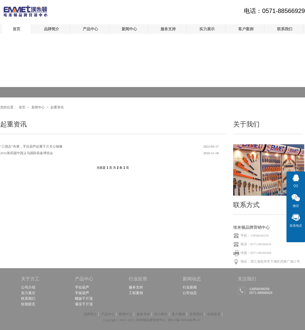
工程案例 (136, 293)
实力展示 (207, 29)
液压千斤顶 (84, 304)
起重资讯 (57, 107)
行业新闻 (190, 287)
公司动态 (190, 293)
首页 (16, 29)
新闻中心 (129, 29)
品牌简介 (51, 29)
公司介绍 (28, 287)
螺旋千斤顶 (84, 298)
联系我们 (284, 29)
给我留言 (28, 304)
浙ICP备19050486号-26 (184, 320)
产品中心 (90, 29)
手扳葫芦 (82, 293)
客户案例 (245, 29)
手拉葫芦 (82, 287)
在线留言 (213, 314)
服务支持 (168, 29)
